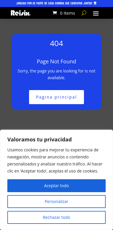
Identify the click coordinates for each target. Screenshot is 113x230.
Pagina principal (56, 97)
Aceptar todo (56, 185)
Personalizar (56, 201)
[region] (56, 180)
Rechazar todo (56, 217)
